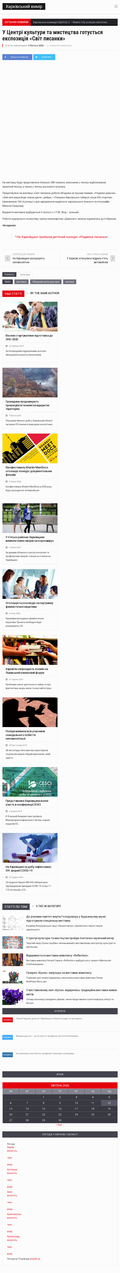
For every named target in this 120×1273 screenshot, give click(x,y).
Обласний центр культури (45, 281)
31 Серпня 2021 (16, 679)
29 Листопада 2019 (18, 745)
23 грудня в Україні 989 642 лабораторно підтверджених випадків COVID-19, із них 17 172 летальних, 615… (28, 886)
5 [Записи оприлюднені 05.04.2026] (109, 1097)
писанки (69, 281)
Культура (25, 274)
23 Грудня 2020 (16, 877)
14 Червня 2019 (16, 346)
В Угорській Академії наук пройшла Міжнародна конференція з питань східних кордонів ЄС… (28, 820)
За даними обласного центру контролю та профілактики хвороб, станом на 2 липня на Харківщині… (28, 556)
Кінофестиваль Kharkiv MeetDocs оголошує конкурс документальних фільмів (29, 471)
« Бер (59, 1124)
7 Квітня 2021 (15, 415)
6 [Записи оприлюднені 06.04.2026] (11, 1102)
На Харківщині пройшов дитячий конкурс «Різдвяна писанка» (62, 237)
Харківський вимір (24, 6)
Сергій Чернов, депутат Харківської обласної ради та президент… (50, 1018)
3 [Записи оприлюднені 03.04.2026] (76, 1097)
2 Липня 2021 (15, 547)
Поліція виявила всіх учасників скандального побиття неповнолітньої (25, 734)
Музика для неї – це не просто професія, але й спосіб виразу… (48, 1036)
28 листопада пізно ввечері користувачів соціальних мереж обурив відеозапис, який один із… (28, 754)
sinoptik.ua (35, 1258)
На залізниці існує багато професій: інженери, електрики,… (46, 1053)
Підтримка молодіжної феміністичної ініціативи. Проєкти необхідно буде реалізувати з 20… (25, 622)
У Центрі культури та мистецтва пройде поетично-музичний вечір (70, 938)
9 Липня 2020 (15, 481)
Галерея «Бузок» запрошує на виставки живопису (59, 972)
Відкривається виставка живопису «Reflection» (57, 955)
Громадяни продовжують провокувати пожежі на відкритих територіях (27, 405)
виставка (21, 281)
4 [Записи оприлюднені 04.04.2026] (93, 1097)
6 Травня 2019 (15, 811)
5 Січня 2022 (14, 613)
